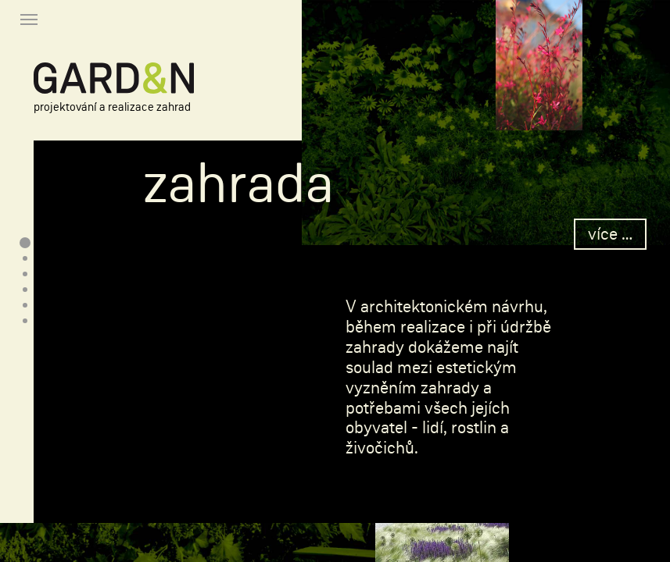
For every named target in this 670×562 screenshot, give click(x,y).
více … (610, 233)
